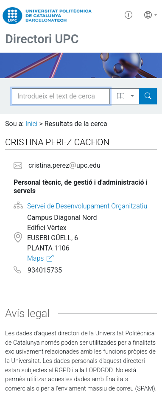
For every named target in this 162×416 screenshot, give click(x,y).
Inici (31, 124)
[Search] (148, 96)
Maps (35, 258)
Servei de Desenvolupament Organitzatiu (87, 206)
